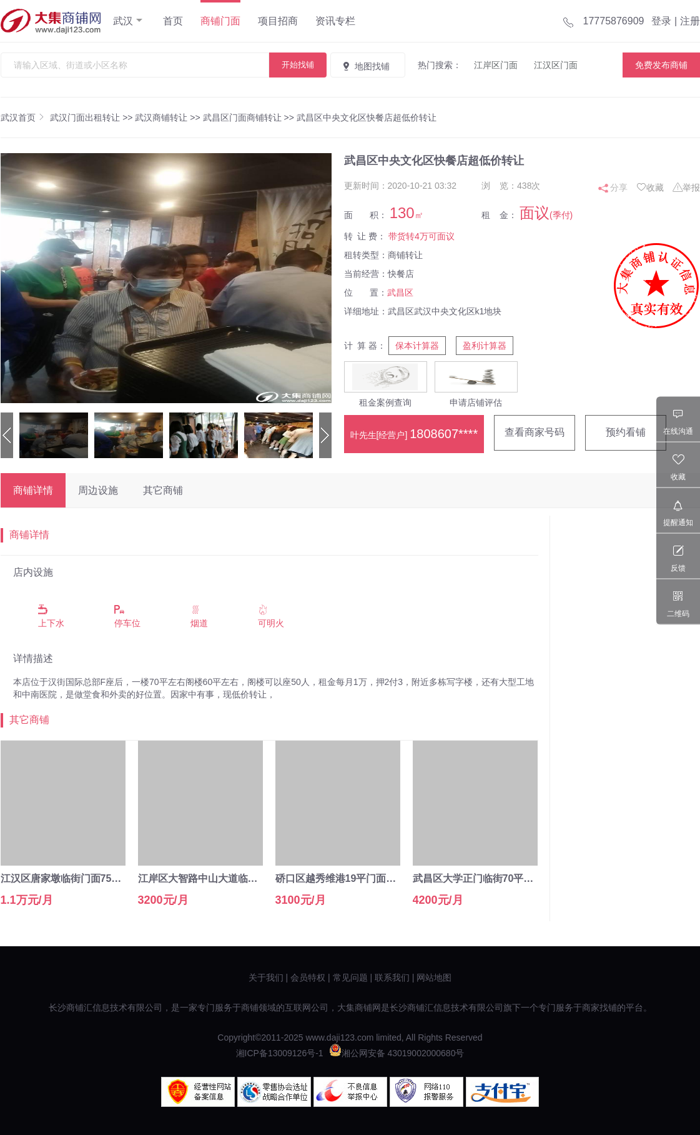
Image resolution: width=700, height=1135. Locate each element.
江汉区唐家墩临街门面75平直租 (71, 878)
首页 (173, 21)
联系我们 (392, 977)
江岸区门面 (496, 65)
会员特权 (307, 977)
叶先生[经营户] (414, 434)
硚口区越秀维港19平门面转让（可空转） (365, 878)
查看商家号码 (534, 432)
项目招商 (278, 21)
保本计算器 (417, 346)
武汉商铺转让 (161, 117)
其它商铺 (163, 490)
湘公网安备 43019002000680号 (397, 1053)
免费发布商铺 (661, 65)
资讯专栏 (335, 21)
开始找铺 (298, 64)
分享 (619, 187)
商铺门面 (220, 21)
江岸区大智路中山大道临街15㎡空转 (218, 878)
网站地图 (434, 977)
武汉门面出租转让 (85, 117)
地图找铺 (365, 66)
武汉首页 (18, 117)
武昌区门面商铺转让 (242, 117)
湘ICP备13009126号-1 (279, 1053)
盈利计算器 (484, 346)
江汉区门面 (556, 65)
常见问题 (350, 977)
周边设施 (98, 490)
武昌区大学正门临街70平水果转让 (488, 878)
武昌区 (400, 293)
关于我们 (266, 977)
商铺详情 (33, 490)
